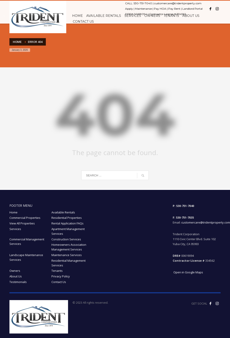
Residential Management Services (68, 263)
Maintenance (143, 8)
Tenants (57, 271)
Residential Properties (66, 218)
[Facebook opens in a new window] (210, 8)
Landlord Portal (192, 8)
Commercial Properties (24, 218)
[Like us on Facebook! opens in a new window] (210, 303)
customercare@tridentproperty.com (177, 3)
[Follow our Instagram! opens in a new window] (217, 303)
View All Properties (22, 223)
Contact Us (58, 282)
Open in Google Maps (188, 272)
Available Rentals (63, 212)
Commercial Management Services (26, 241)
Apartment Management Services (68, 231)
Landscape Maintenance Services (26, 257)
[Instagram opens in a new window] (217, 8)
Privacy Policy (60, 276)
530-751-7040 (143, 3)
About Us (15, 276)
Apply (129, 8)
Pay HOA (160, 8)
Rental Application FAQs (67, 223)
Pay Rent (174, 8)
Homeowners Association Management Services (68, 247)
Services (15, 229)
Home (13, 212)
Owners (14, 271)
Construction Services (66, 239)
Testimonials (18, 282)
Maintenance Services (66, 255)
